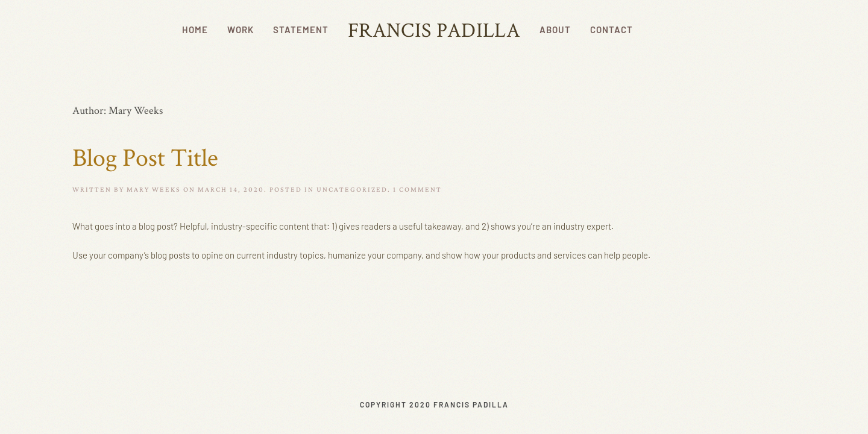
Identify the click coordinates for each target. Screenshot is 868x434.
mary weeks (154, 189)
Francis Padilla (434, 29)
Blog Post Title (145, 156)
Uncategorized (352, 189)
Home (195, 29)
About (555, 29)
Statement (301, 29)
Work (240, 29)
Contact (611, 29)
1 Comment (417, 189)
